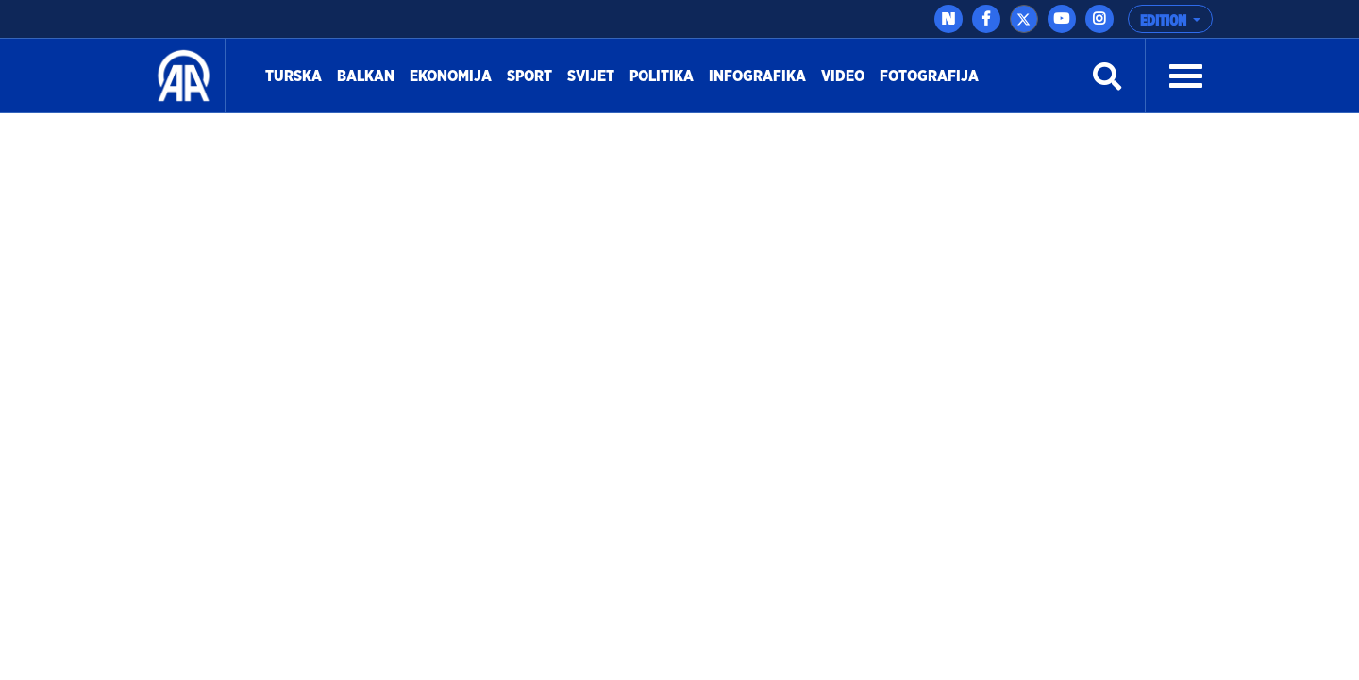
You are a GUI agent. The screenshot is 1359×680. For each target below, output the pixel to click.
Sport (533, 74)
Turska (297, 74)
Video (842, 76)
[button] (1185, 76)
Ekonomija (454, 74)
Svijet (594, 74)
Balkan (369, 74)
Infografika (761, 74)
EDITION (1164, 20)
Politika (665, 74)
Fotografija (929, 76)
